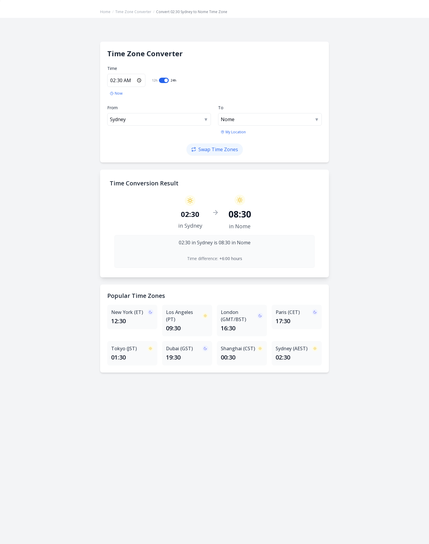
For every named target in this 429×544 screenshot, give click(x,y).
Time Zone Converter (133, 11)
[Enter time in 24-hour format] (126, 80)
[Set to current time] (116, 93)
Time (112, 68)
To (220, 107)
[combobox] (159, 119)
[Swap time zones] (214, 149)
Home (105, 11)
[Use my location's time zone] (233, 132)
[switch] (164, 80)
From (112, 107)
